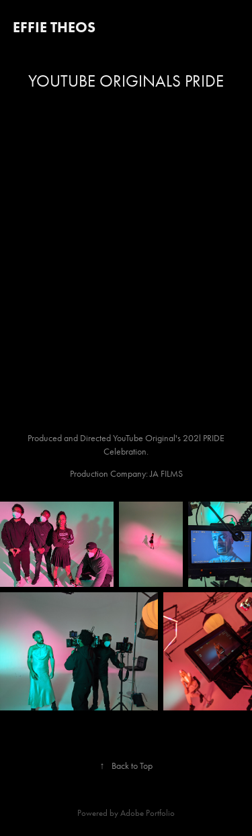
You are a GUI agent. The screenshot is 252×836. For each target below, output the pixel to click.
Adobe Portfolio (147, 813)
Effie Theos (54, 27)
